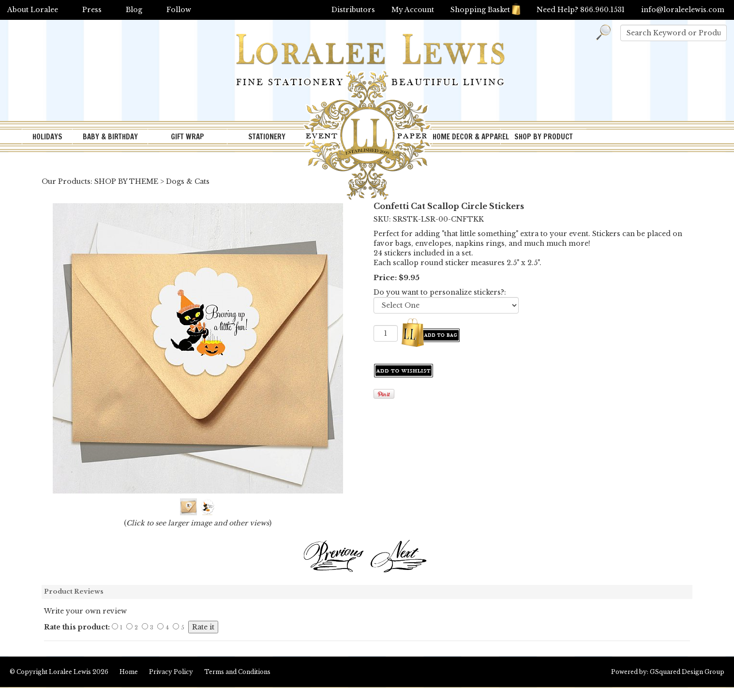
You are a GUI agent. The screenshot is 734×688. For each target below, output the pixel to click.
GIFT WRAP (187, 137)
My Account (412, 9)
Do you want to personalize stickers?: (440, 292)
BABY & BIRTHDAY (110, 137)
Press (92, 9)
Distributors (353, 9)
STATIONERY (266, 137)
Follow (178, 9)
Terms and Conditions (237, 671)
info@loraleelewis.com (682, 9)
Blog (134, 9)
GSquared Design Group (687, 671)
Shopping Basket (485, 9)
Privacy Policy (171, 671)
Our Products (66, 181)
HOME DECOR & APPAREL (466, 137)
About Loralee (32, 9)
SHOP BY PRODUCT (543, 137)
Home (129, 671)
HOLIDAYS (47, 137)
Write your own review (85, 611)
